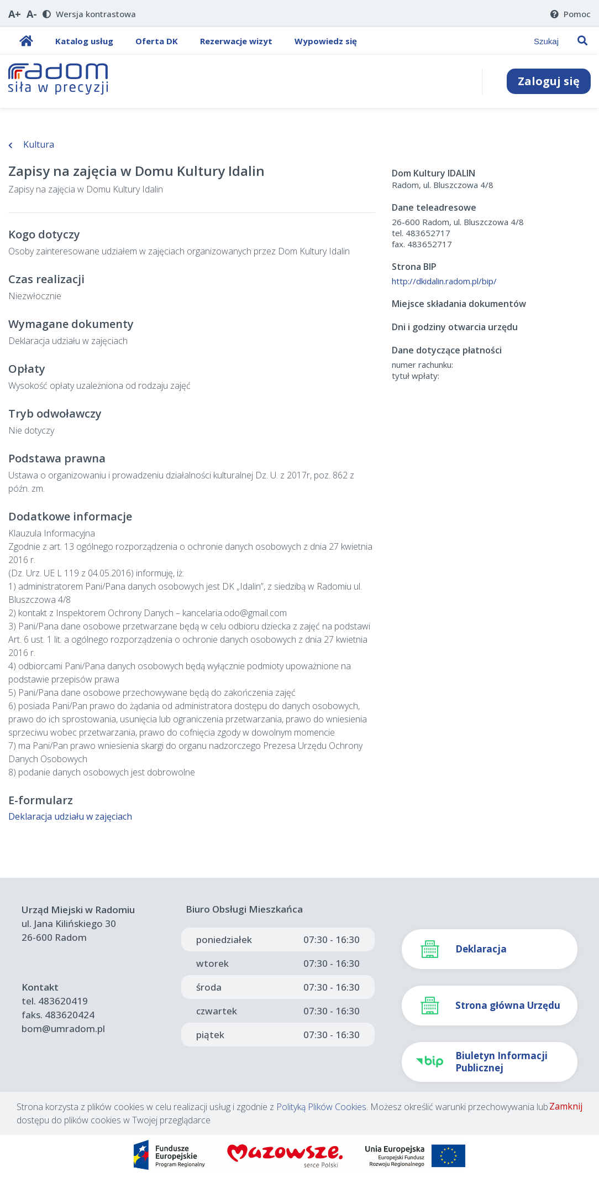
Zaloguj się (549, 81)
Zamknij (565, 1106)
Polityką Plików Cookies (321, 1107)
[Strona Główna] (58, 81)
